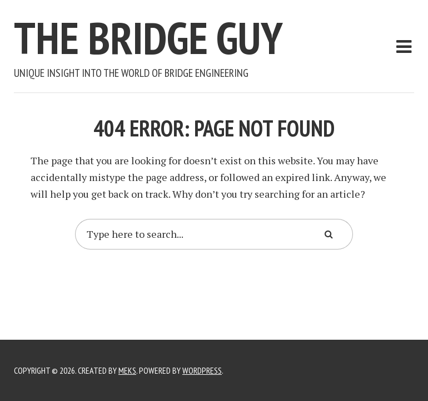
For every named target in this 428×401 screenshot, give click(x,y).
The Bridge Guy (148, 37)
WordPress (202, 370)
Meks (127, 370)
